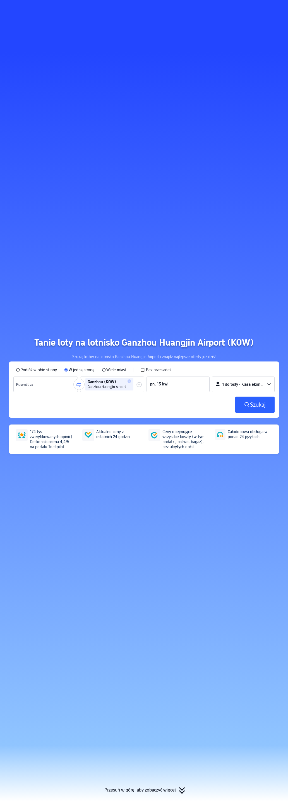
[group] (45, 384)
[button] (236, 9)
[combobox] (26, 384)
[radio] (36, 369)
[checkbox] (156, 369)
